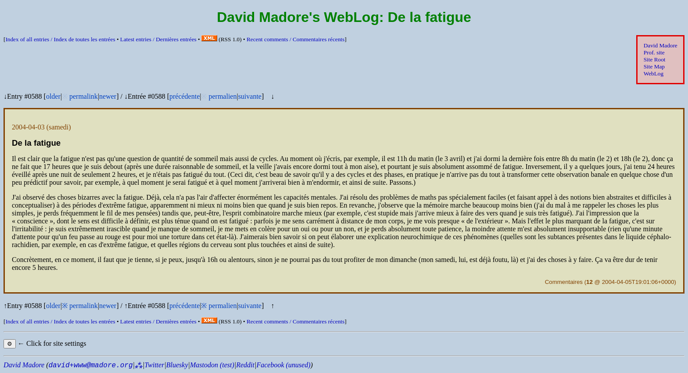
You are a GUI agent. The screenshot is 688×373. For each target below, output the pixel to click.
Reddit (245, 365)
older (53, 96)
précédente (184, 96)
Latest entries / (158, 39)
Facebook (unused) (283, 365)
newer (107, 96)
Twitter (154, 365)
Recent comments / (295, 39)
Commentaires (564, 282)
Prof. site (654, 52)
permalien (222, 96)
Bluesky (177, 365)
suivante (250, 96)
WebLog (653, 73)
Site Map (654, 66)
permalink (83, 96)
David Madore (660, 45)
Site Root (655, 59)
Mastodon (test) (212, 365)
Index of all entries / (60, 39)
